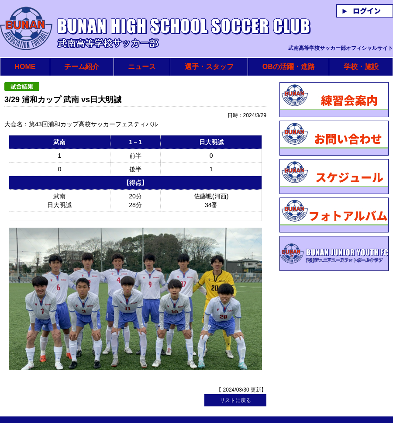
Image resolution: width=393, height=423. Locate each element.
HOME (24, 66)
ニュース (142, 66)
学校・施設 (361, 66)
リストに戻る (235, 381)
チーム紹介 (81, 66)
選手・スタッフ (209, 66)
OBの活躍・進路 (288, 66)
